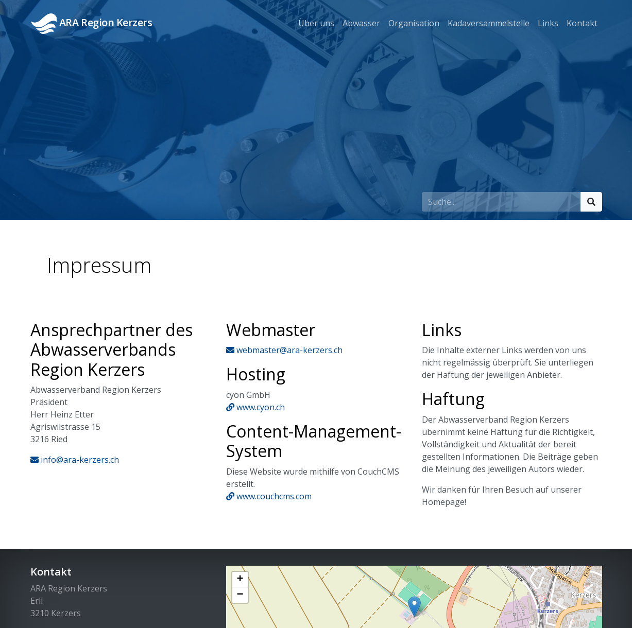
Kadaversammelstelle (488, 23)
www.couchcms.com (269, 496)
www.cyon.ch (255, 407)
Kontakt (582, 23)
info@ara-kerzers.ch (74, 459)
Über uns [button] (316, 23)
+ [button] (239, 579)
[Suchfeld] (501, 202)
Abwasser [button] (361, 23)
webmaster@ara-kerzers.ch (284, 350)
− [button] (239, 595)
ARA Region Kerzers (91, 23)
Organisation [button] (413, 23)
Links (548, 23)
